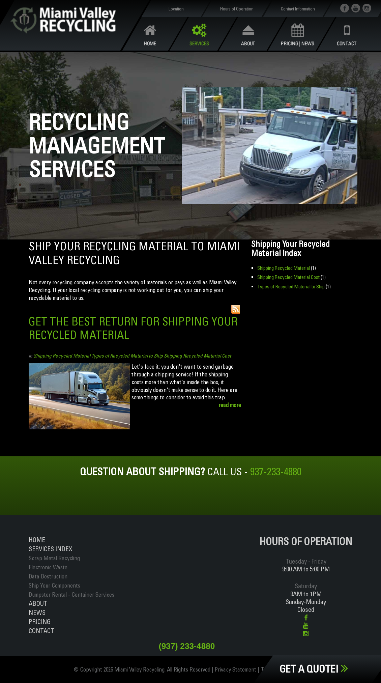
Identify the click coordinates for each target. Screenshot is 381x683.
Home (37, 540)
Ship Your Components (54, 585)
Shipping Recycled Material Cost (197, 355)
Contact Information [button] (298, 8)
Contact (41, 631)
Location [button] (176, 8)
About (38, 603)
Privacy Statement (235, 669)
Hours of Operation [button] (237, 8)
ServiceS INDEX (50, 549)
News (37, 612)
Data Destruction (48, 576)
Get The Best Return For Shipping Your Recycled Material (133, 328)
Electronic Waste (48, 567)
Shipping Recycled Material (61, 355)
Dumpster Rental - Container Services (71, 594)
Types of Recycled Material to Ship (127, 355)
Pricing (40, 622)
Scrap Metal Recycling (54, 558)
